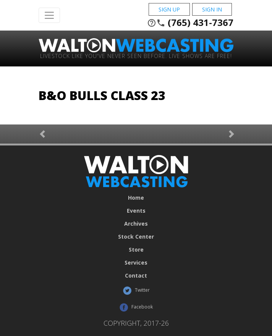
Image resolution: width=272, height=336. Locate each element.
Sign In (212, 9)
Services (136, 262)
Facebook (136, 307)
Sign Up (169, 9)
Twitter (136, 290)
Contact (136, 275)
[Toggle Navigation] (49, 15)
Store (136, 249)
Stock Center (136, 236)
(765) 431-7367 (190, 22)
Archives (136, 223)
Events (136, 210)
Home (136, 197)
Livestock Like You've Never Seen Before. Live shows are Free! (136, 55)
